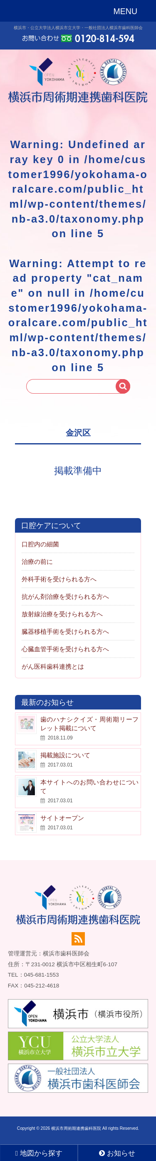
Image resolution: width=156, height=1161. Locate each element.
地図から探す (38, 1153)
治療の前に (37, 561)
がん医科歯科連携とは (53, 666)
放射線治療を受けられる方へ (62, 614)
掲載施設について (65, 755)
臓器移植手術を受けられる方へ (65, 631)
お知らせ (117, 1153)
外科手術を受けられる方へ (59, 579)
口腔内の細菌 (40, 544)
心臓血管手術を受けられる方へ (65, 648)
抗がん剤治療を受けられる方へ (65, 596)
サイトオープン (62, 817)
